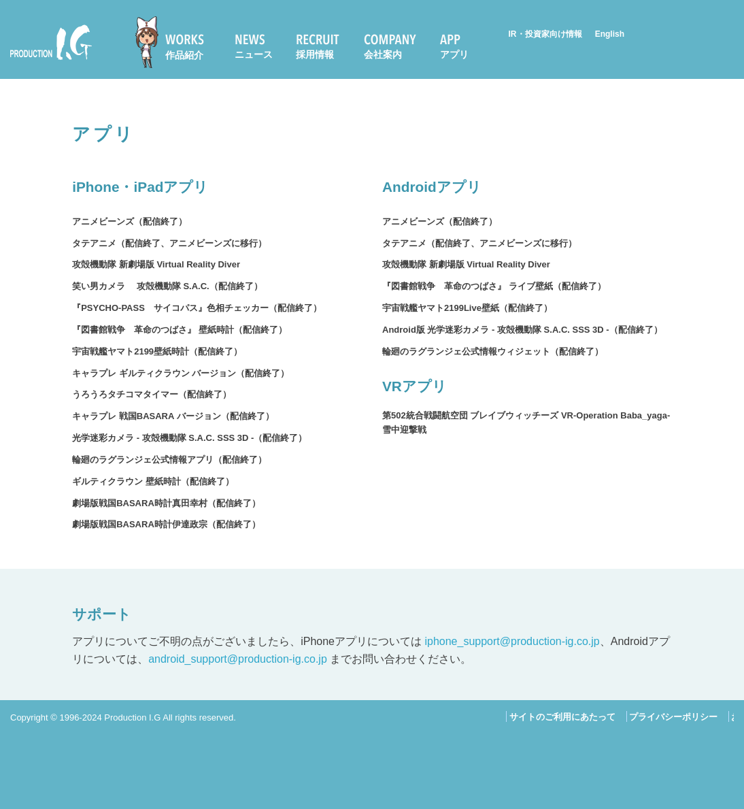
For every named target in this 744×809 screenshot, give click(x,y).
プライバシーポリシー (673, 717)
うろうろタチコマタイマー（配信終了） (151, 394)
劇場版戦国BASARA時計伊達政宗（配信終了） (166, 524)
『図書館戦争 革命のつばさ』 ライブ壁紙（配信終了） (494, 286)
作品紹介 (184, 55)
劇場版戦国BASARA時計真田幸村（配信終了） (166, 503)
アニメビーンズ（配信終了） (129, 221)
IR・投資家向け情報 (545, 34)
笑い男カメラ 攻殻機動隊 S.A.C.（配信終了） (167, 286)
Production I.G (51, 42)
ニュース (254, 54)
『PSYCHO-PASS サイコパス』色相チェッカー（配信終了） (197, 308)
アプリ (454, 54)
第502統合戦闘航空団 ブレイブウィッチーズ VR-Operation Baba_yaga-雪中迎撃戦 (526, 422)
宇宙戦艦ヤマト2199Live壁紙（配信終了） (467, 308)
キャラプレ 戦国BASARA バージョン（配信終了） (172, 416)
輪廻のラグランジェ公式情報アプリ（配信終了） (169, 460)
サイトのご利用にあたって (562, 717)
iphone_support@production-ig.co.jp (511, 641)
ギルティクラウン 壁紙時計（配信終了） (153, 481)
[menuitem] (175, 42)
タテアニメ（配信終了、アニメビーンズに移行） (169, 243)
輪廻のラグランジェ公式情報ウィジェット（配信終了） (492, 351)
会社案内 (383, 54)
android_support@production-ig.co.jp (237, 659)
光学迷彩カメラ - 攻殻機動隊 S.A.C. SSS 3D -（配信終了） (189, 438)
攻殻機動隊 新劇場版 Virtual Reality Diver (156, 264)
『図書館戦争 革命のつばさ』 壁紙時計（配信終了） (179, 330)
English (609, 34)
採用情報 (315, 54)
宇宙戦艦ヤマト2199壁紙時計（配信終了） (157, 351)
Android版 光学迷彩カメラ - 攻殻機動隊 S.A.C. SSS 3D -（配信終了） (522, 330)
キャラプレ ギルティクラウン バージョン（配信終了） (180, 373)
